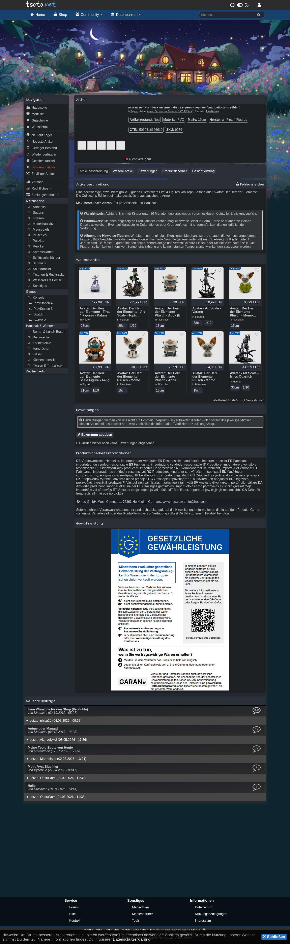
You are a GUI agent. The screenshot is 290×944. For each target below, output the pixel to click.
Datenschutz (204, 910)
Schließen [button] (274, 936)
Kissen (34, 357)
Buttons (35, 215)
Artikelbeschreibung (94, 173)
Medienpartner (142, 917)
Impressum (203, 923)
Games (31, 294)
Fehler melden (250, 186)
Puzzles (35, 243)
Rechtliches (38, 191)
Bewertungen (148, 173)
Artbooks (36, 209)
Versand (35, 184)
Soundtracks (39, 271)
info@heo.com (196, 504)
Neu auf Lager (39, 138)
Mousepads (38, 232)
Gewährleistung (203, 173)
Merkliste (35, 116)
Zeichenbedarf (36, 373)
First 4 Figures (237, 122)
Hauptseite (36, 110)
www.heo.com (173, 504)
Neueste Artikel (39, 144)
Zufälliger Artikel (40, 176)
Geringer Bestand (41, 150)
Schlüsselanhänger (43, 260)
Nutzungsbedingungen (211, 917)
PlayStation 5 (40, 311)
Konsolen (36, 300)
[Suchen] (258, 15)
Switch (35, 317)
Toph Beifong (212, 113)
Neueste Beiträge (41, 704)
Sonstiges (37, 288)
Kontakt (74, 923)
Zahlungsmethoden (42, 197)
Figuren (35, 221)
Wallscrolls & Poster (44, 283)
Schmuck (36, 266)
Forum (74, 910)
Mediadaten (140, 910)
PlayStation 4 (40, 306)
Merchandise (35, 203)
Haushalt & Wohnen (40, 328)
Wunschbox (37, 129)
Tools (136, 923)
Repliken (36, 249)
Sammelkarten (40, 254)
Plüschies (37, 238)
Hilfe (72, 917)
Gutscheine (37, 123)
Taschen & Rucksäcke (45, 277)
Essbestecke (39, 345)
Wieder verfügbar (41, 157)
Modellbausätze (41, 226)
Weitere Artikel (123, 173)
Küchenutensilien (42, 362)
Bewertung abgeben (95, 437)
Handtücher (38, 351)
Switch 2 (37, 323)
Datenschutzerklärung (131, 939)
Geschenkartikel (40, 163)
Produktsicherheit (174, 173)
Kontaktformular (134, 516)
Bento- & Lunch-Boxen (46, 334)
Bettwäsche (38, 340)
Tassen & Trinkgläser (45, 368)
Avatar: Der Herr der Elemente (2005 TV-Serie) (170, 113)
